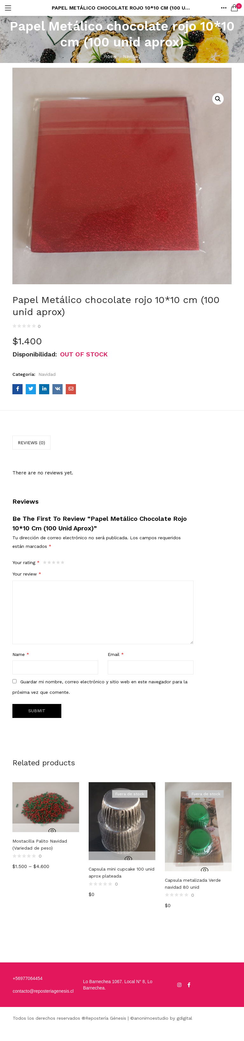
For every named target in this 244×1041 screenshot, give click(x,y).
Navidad (131, 56)
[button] (234, 8)
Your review (26, 573)
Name (20, 654)
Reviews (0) (31, 442)
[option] (45, 860)
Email (116, 654)
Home (110, 56)
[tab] (31, 443)
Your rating (26, 562)
